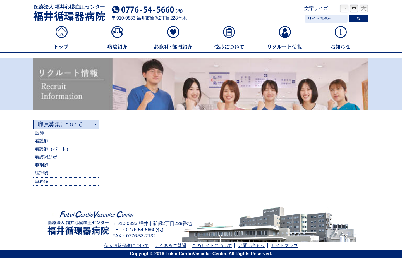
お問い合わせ (251, 245)
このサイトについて (212, 245)
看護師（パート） (53, 149)
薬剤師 (41, 165)
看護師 (41, 140)
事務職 (41, 181)
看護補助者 (46, 157)
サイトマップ (284, 245)
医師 (39, 132)
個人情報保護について (126, 245)
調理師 (41, 173)
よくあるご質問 (170, 245)
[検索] (325, 18)
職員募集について (60, 124)
